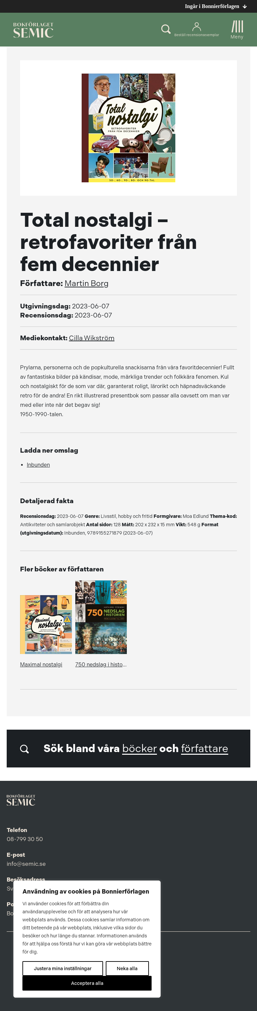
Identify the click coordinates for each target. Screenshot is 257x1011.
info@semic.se (26, 863)
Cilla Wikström (91, 338)
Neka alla (127, 968)
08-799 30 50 (25, 839)
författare (204, 748)
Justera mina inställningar (63, 968)
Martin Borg (87, 283)
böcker (139, 748)
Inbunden (38, 465)
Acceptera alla (87, 983)
